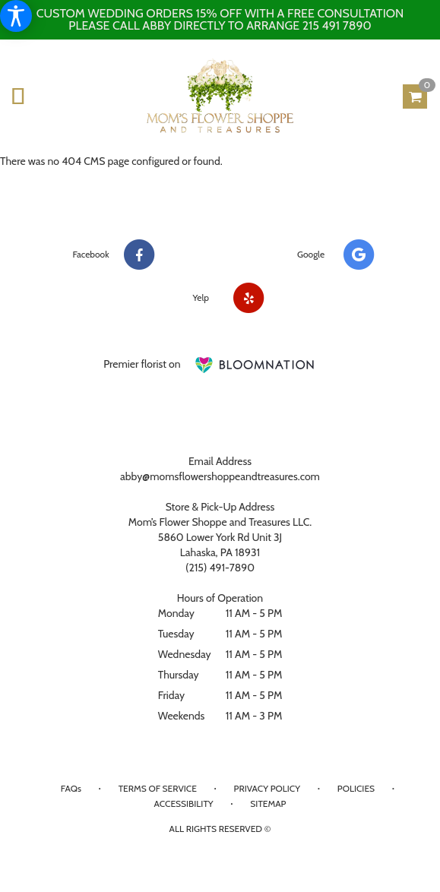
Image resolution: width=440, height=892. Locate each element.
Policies (356, 788)
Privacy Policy (267, 788)
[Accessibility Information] (16, 16)
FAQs (71, 788)
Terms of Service (158, 788)
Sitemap (268, 803)
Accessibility (184, 803)
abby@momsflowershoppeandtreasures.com (220, 476)
